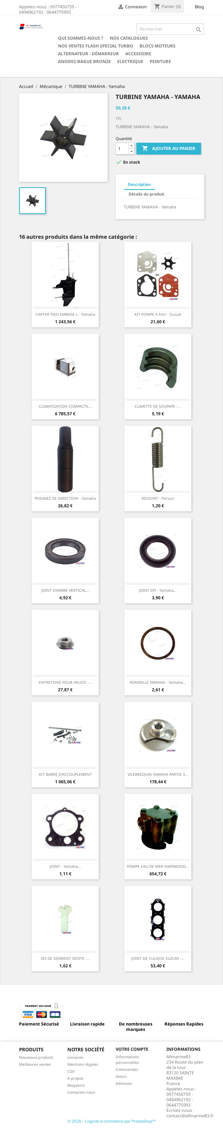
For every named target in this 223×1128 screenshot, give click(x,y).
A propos (75, 1078)
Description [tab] (139, 184)
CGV (71, 1071)
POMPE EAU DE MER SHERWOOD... (158, 866)
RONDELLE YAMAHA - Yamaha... (158, 682)
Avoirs (121, 1076)
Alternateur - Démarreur (88, 54)
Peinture (160, 61)
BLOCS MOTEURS (158, 46)
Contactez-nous (81, 1092)
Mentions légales (82, 1064)
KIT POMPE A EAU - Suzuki (157, 314)
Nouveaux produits (36, 1057)
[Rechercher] (170, 29)
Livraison (75, 1057)
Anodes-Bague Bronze (84, 61)
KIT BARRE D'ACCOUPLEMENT (65, 774)
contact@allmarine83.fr (190, 1116)
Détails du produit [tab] (146, 194)
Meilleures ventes (35, 1064)
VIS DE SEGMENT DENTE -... (65, 958)
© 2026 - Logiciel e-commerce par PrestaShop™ (111, 1121)
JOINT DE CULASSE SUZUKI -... (158, 958)
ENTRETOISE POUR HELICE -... (65, 682)
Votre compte (132, 1049)
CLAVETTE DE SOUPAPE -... (158, 406)
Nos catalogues (129, 38)
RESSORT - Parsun (158, 498)
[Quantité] (122, 149)
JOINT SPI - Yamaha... (158, 590)
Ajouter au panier (168, 148)
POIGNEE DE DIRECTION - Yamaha (65, 498)
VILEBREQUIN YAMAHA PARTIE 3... (157, 774)
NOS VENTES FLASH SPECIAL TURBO (95, 46)
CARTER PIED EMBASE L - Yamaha (65, 314)
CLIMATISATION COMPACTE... (65, 406)
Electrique (130, 61)
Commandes (127, 1069)
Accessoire (138, 54)
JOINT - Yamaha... (65, 866)
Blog (199, 7)
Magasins (76, 1085)
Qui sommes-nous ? (80, 38)
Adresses (124, 1083)
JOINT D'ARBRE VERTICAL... (65, 590)
